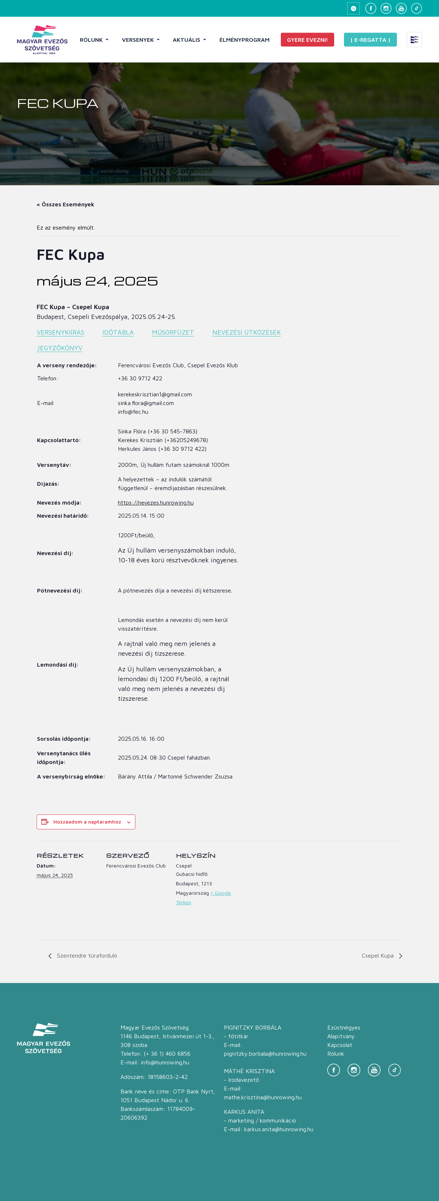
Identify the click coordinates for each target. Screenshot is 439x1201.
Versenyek (138, 39)
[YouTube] (401, 8)
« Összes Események (65, 204)
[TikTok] (416, 8)
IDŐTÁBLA (118, 332)
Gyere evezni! (307, 39)
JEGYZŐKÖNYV (59, 348)
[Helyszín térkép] (284, 891)
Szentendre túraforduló (86, 955)
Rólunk (92, 39)
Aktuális (187, 39)
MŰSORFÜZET (173, 332)
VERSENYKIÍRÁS (60, 332)
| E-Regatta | (370, 39)
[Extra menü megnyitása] (414, 39)
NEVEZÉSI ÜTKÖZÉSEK (246, 332)
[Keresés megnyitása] (353, 8)
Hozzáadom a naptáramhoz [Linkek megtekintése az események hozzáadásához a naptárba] (87, 821)
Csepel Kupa (378, 955)
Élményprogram (245, 39)
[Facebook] (370, 8)
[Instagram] (386, 8)
